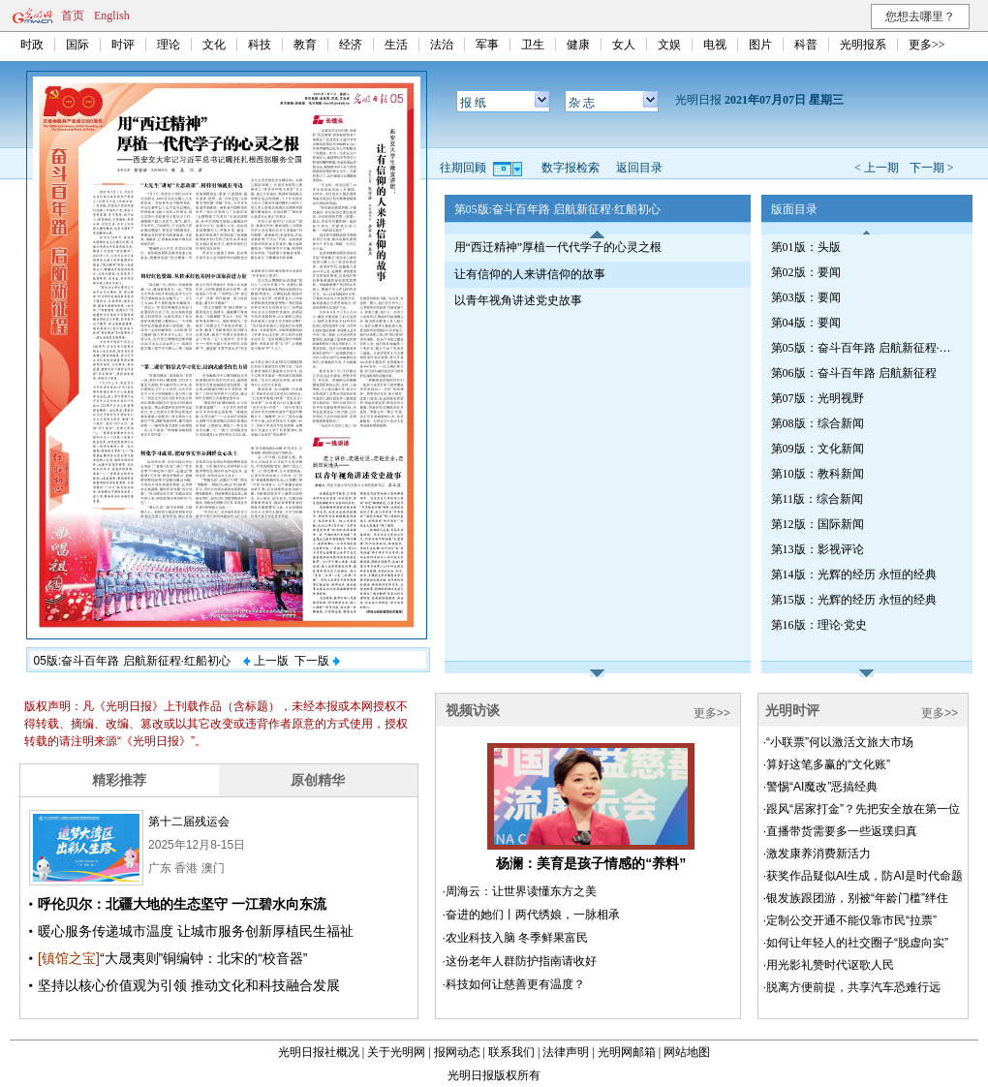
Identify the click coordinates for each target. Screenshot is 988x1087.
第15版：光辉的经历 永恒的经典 (854, 599)
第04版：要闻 (806, 322)
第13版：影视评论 (817, 549)
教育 (305, 44)
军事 (487, 44)
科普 (806, 44)
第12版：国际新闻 (817, 524)
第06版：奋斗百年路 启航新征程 (854, 373)
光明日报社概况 (318, 1052)
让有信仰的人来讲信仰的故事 (529, 274)
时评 (123, 44)
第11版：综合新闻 (817, 499)
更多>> (927, 44)
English (112, 15)
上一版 (265, 661)
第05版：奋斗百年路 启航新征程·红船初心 (863, 348)
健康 (578, 44)
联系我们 (511, 1052)
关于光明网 (396, 1052)
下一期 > (932, 167)
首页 (72, 15)
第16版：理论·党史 (819, 625)
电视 (714, 44)
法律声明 (565, 1052)
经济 (350, 44)
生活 (396, 44)
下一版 (316, 661)
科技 (259, 44)
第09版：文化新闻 (817, 448)
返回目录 (639, 167)
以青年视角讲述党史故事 (518, 300)
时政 (32, 44)
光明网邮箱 (627, 1052)
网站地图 (687, 1052)
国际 (77, 44)
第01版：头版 (806, 247)
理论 (168, 44)
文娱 (669, 44)
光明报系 (863, 44)
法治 (441, 44)
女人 (623, 44)
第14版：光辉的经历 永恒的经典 (854, 574)
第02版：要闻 (806, 272)
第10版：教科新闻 (817, 474)
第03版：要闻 (806, 297)
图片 (760, 44)
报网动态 (457, 1052)
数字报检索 (570, 167)
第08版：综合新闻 (817, 423)
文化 (214, 44)
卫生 (532, 44)
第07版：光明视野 (817, 398)
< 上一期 (876, 167)
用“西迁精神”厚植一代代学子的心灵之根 (558, 247)
